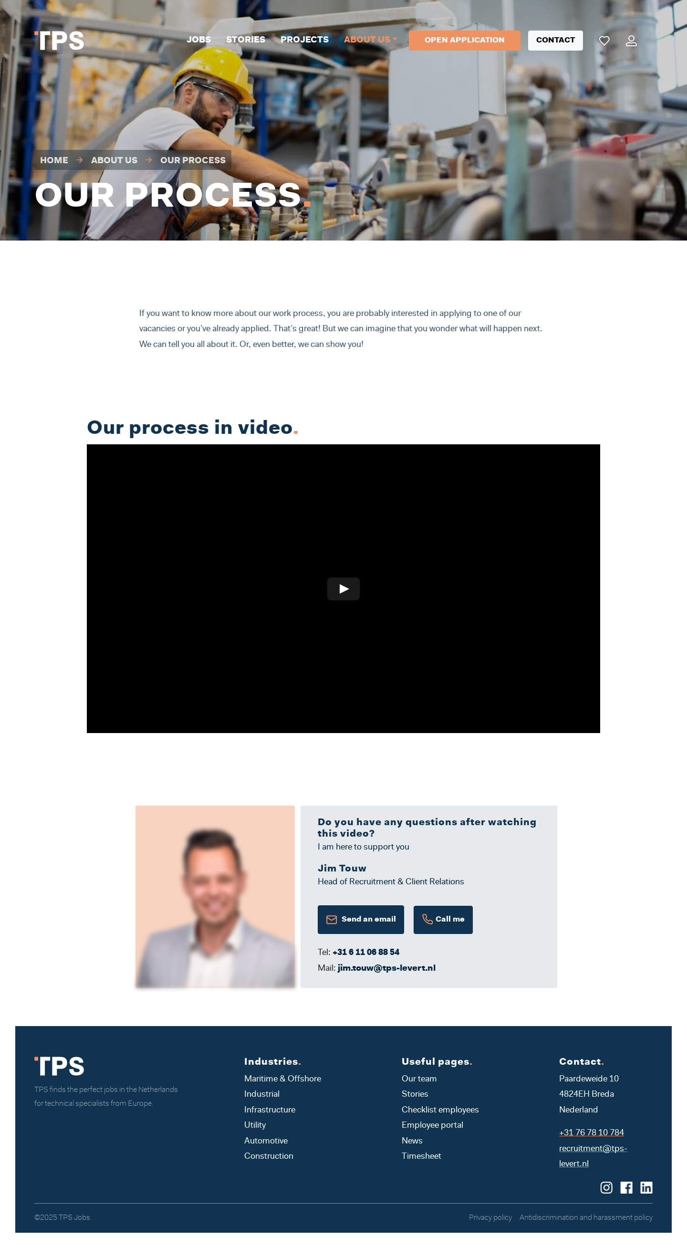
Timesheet (421, 1157)
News (412, 1141)
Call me (443, 920)
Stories (245, 40)
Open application (465, 40)
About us (367, 40)
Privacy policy (490, 1218)
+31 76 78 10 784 (591, 1133)
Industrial (262, 1095)
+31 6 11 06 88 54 (366, 953)
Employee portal (432, 1126)
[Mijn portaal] (631, 40)
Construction (268, 1157)
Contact (555, 40)
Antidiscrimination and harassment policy (586, 1218)
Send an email (361, 919)
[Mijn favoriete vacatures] (604, 40)
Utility (255, 1126)
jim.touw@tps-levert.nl (387, 969)
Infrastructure (269, 1110)
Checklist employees (440, 1110)
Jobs (199, 40)
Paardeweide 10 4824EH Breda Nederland (589, 1095)
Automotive (266, 1141)
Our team (419, 1079)
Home (54, 161)
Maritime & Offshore (282, 1079)
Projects (305, 40)
